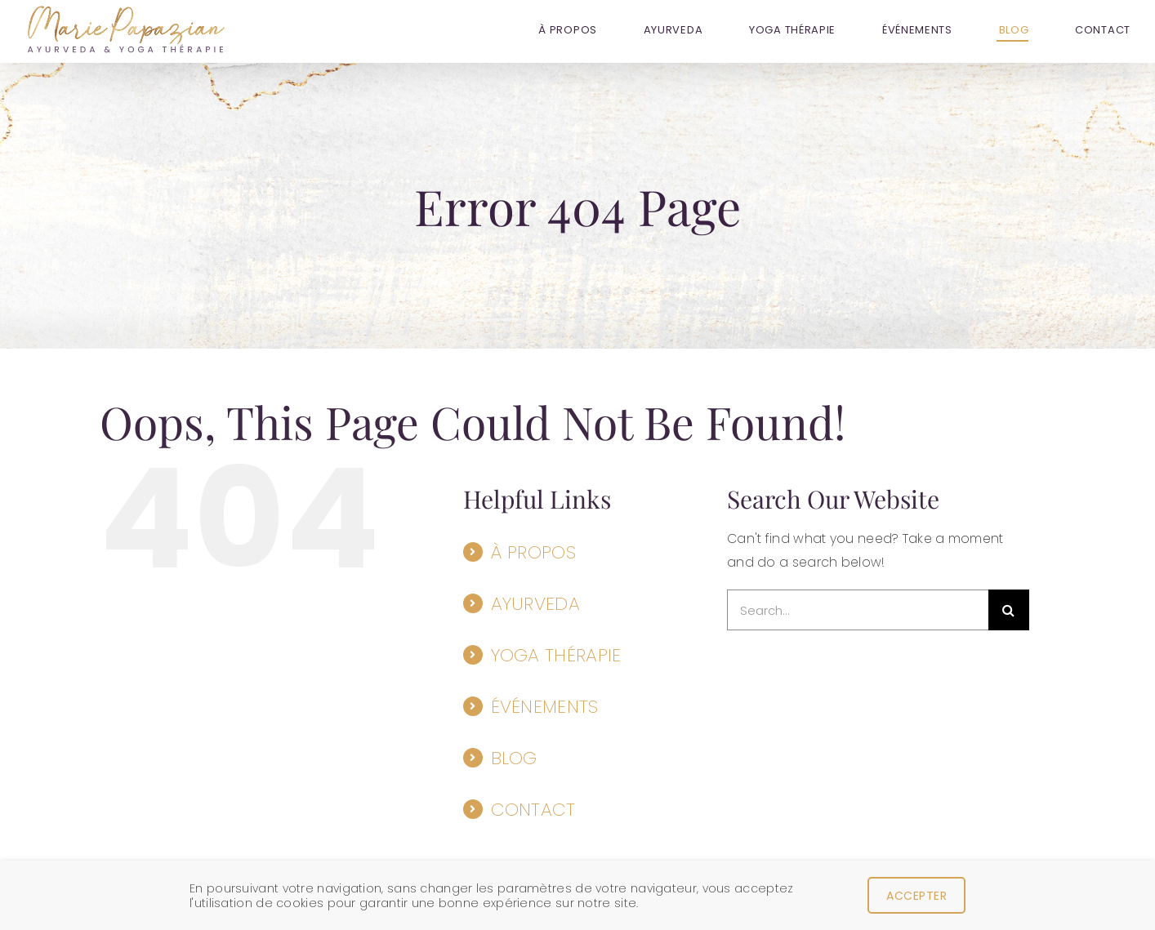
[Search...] (857, 610)
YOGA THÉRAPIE (556, 655)
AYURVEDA (535, 603)
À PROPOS (533, 552)
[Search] (1008, 610)
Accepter (916, 896)
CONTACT (533, 809)
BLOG (514, 758)
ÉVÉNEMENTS (545, 706)
